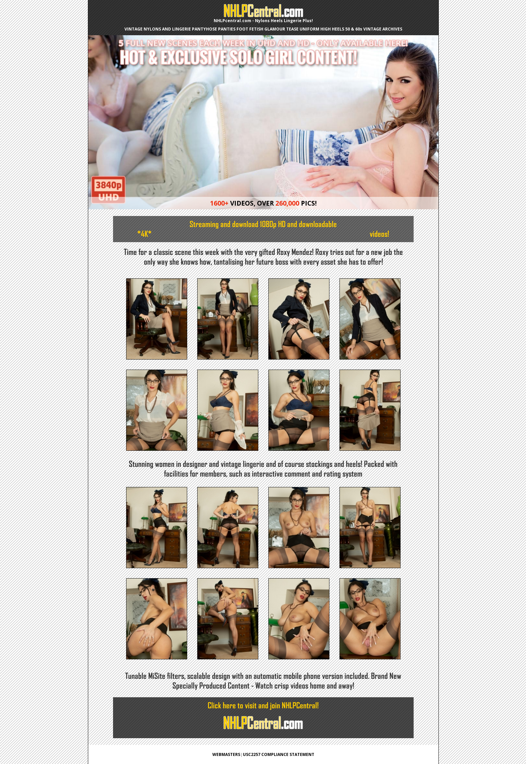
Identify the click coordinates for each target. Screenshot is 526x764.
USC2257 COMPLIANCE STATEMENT (278, 754)
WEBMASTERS (226, 754)
